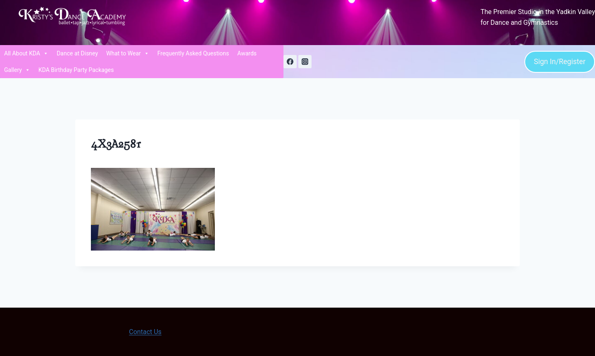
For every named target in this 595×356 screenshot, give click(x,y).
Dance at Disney (77, 53)
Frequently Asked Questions (193, 53)
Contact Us (145, 332)
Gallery (17, 70)
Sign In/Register (559, 61)
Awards (247, 53)
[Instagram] (305, 61)
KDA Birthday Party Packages (76, 70)
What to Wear (127, 53)
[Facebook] (290, 61)
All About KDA (26, 53)
